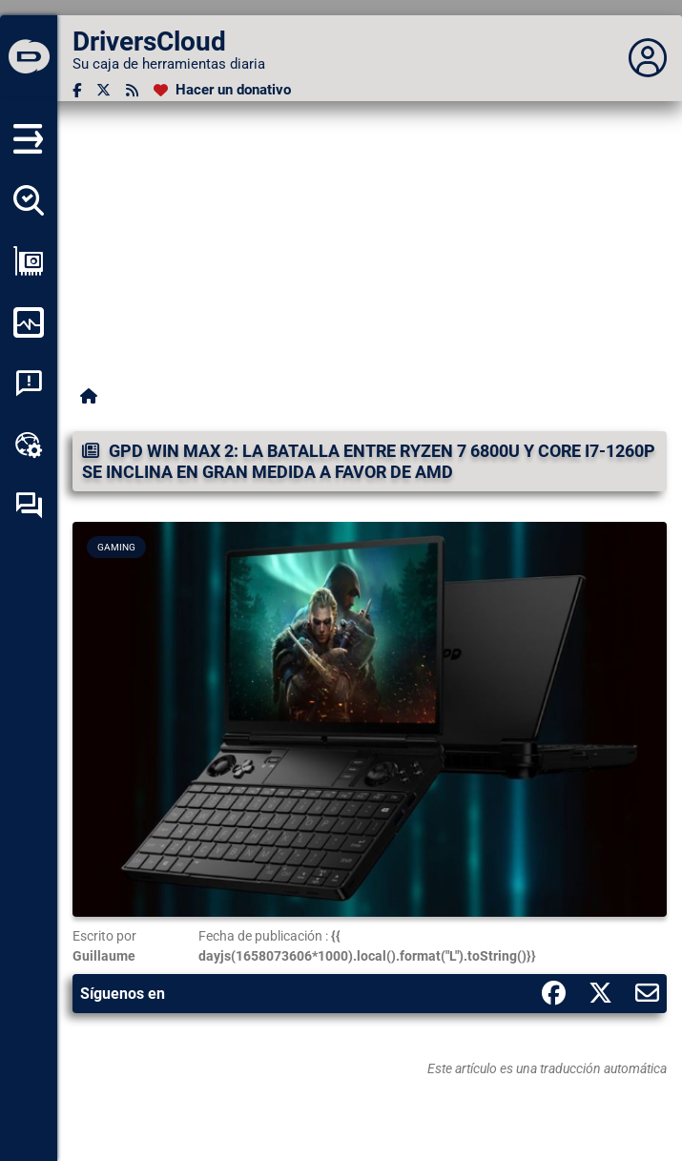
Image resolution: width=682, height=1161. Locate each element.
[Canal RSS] (132, 90)
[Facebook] (76, 90)
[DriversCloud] (28, 58)
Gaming (116, 547)
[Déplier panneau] (648, 58)
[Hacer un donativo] (222, 90)
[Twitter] (103, 90)
